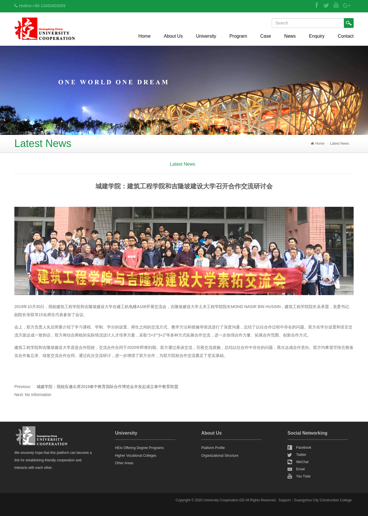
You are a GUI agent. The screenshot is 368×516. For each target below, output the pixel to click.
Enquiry (317, 36)
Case (265, 36)
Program (238, 36)
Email (300, 469)
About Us (173, 36)
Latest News (339, 144)
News (290, 36)
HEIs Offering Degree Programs (139, 448)
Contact (346, 36)
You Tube (303, 476)
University (206, 36)
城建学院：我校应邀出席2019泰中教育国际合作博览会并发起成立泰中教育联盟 (107, 386)
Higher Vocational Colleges (135, 456)
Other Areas (124, 463)
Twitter (301, 455)
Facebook (303, 448)
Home (144, 36)
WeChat (302, 462)
